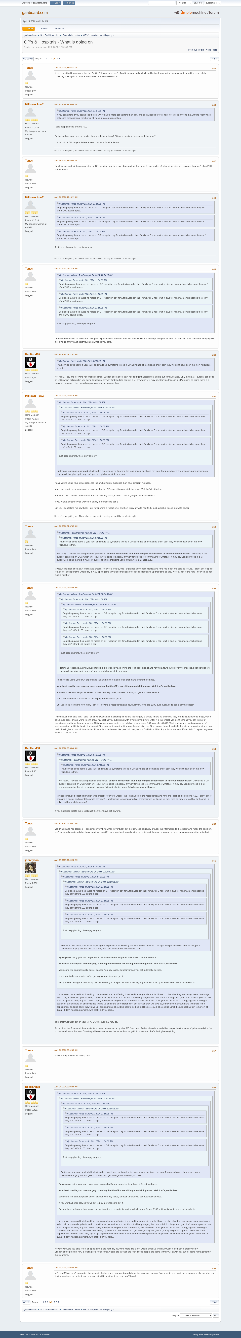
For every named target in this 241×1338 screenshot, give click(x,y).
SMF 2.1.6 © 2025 (27, 1334)
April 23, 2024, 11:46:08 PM (65, 104)
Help (195, 1334)
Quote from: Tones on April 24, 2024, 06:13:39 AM (82, 402)
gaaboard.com (35, 12)
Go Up (26, 1302)
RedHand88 (32, 354)
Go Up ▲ (217, 1334)
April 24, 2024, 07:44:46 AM (65, 588)
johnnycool (32, 860)
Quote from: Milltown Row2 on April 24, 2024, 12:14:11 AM (85, 275)
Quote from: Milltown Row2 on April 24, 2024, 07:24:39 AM (85, 594)
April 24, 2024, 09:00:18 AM (65, 860)
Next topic (211, 50)
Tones (29, 67)
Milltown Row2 (34, 104)
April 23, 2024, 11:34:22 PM (65, 68)
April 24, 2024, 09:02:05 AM (65, 1050)
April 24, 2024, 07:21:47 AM (65, 354)
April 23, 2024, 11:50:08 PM (65, 161)
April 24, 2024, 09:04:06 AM (65, 1087)
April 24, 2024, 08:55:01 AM (65, 823)
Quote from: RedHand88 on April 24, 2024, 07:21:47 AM (84, 533)
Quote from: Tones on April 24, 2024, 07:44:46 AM (82, 867)
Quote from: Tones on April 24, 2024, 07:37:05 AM (82, 755)
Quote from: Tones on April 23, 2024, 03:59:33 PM (82, 361)
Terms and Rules (205, 1334)
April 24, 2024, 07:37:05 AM (65, 526)
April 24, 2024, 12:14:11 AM (65, 197)
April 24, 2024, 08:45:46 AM (65, 748)
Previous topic (196, 50)
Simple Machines (43, 1334)
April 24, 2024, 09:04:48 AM (65, 1268)
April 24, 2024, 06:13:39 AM (65, 269)
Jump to (175, 1315)
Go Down (28, 59)
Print (214, 59)
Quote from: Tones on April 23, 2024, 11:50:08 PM (82, 204)
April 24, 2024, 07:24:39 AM (65, 396)
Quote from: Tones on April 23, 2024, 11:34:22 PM (82, 111)
